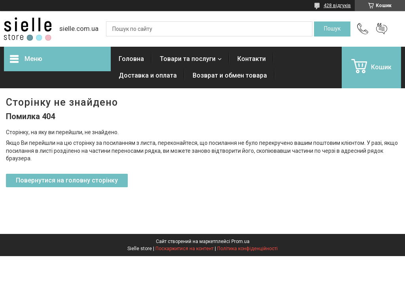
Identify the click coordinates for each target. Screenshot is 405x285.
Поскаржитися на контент (184, 248)
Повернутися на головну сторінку (67, 180)
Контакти (251, 59)
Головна (131, 59)
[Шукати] (332, 28)
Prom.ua (240, 241)
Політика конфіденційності (247, 248)
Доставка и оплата (148, 75)
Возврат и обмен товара (230, 75)
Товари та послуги (188, 59)
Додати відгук (381, 29)
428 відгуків (337, 5)
